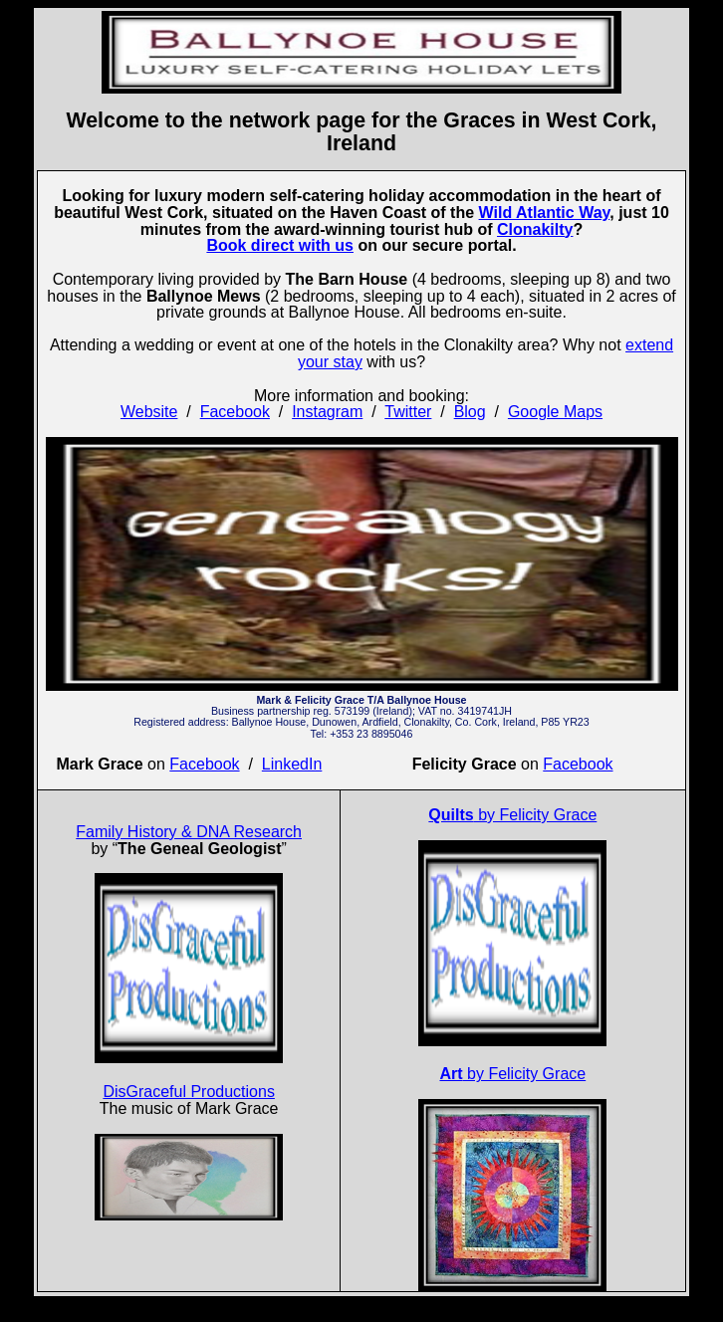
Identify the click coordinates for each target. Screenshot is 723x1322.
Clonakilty (535, 229)
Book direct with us (280, 245)
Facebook (235, 411)
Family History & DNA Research (189, 831)
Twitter (407, 411)
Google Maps (555, 411)
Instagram (327, 411)
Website (149, 411)
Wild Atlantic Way (544, 212)
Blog (470, 411)
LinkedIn (292, 764)
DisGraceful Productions (189, 1091)
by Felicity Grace (512, 814)
